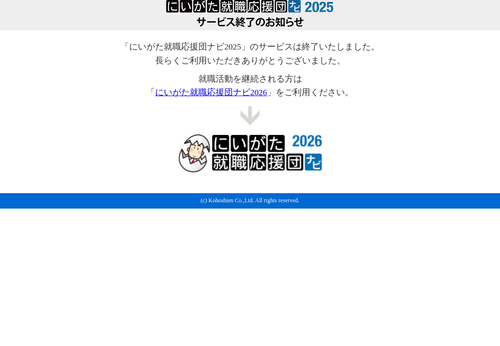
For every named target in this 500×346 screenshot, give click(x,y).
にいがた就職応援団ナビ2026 (211, 92)
